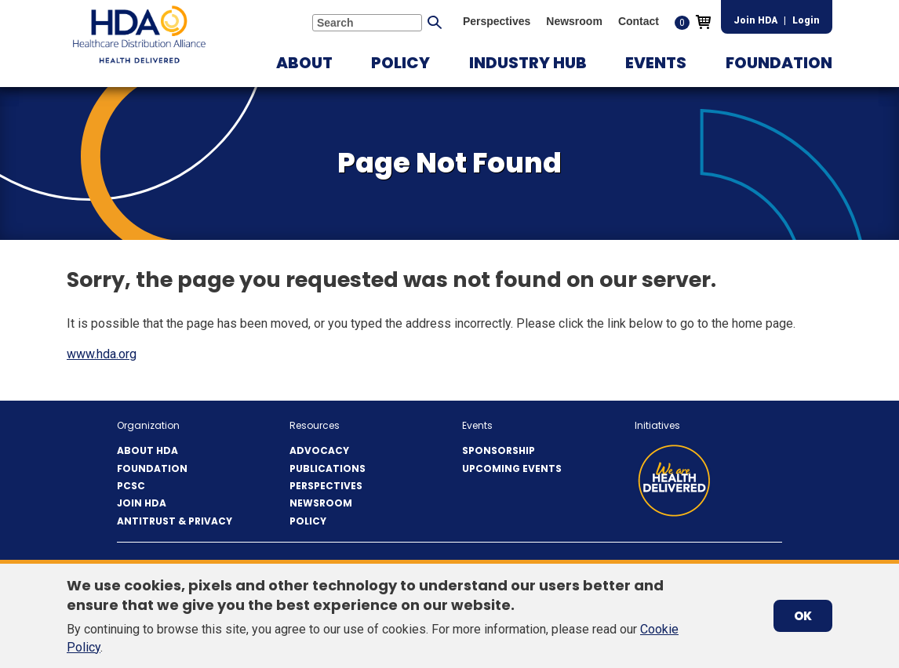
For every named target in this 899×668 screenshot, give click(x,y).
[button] (304, 62)
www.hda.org (101, 354)
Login (806, 20)
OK (803, 616)
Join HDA (755, 20)
